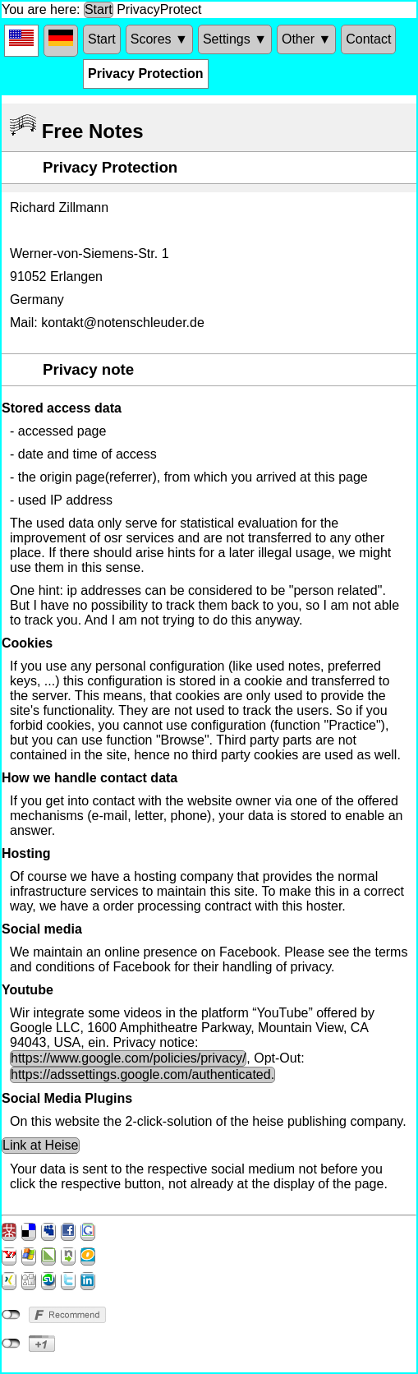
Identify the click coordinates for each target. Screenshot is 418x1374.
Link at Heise (40, 1145)
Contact (368, 39)
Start (99, 9)
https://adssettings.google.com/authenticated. (142, 1074)
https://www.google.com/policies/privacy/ (128, 1058)
